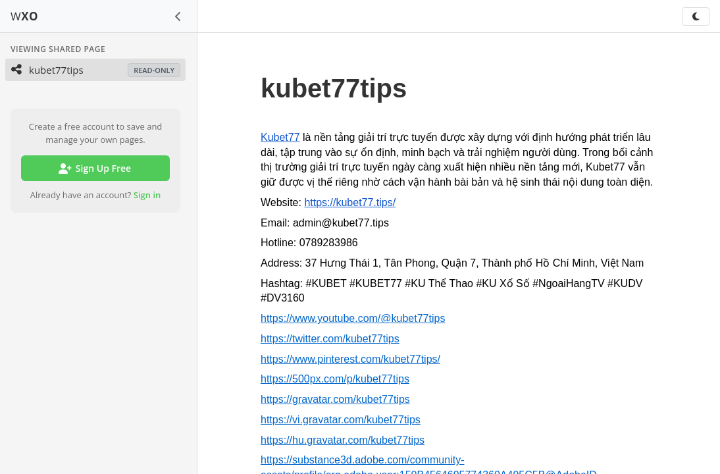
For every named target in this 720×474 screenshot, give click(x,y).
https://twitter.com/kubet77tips (330, 338)
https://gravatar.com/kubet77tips (335, 399)
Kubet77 (280, 137)
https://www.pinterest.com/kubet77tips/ (350, 359)
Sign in (147, 195)
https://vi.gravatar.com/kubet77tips (341, 419)
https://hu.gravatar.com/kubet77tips (342, 440)
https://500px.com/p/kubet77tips (335, 378)
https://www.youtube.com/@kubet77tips (353, 318)
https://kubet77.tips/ (350, 202)
